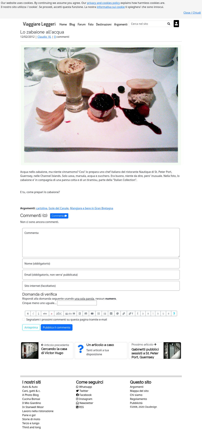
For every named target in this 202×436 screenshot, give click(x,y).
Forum (81, 24)
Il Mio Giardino (31, 403)
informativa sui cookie (111, 7)
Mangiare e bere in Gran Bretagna (91, 208)
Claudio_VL (44, 37)
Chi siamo (136, 395)
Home (64, 24)
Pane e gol (29, 415)
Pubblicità (136, 403)
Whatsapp (84, 387)
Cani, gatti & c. (31, 391)
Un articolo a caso (100, 345)
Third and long (31, 427)
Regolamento (138, 399)
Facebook (84, 395)
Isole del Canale (58, 208)
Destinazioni (103, 24)
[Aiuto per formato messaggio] (174, 313)
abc (45, 313)
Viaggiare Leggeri (39, 24)
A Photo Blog (30, 395)
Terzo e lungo (30, 423)
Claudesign (151, 406)
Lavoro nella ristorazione (37, 411)
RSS (80, 407)
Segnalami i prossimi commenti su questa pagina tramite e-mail (66, 319)
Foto (90, 24)
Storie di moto (31, 419)
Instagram (84, 399)
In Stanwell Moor (33, 407)
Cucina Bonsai (31, 399)
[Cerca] (147, 24)
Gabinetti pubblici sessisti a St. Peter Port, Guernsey (145, 353)
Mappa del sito (139, 391)
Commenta (59, 215)
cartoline (41, 208)
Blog (72, 24)
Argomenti (120, 24)
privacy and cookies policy (103, 3)
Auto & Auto (30, 387)
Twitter (82, 391)
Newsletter (84, 403)
